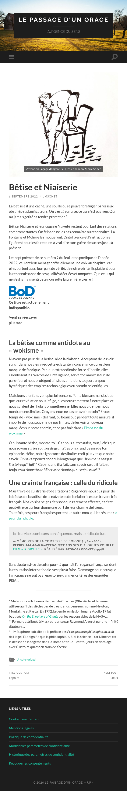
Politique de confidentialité (28, 737)
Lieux (111, 675)
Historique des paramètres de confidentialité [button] (41, 754)
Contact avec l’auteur (24, 719)
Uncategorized (26, 659)
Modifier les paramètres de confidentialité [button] (39, 746)
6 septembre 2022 (23, 196)
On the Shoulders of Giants (40, 616)
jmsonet (50, 196)
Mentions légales (21, 728)
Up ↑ (90, 782)
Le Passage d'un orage (63, 19)
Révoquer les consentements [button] (30, 763)
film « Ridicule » (28, 549)
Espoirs (19, 675)
